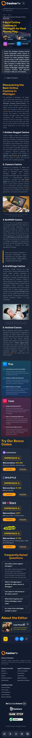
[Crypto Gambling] (16, 734)
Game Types (4, 690)
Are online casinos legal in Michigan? (16, 565)
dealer (27, 179)
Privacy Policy (20, 673)
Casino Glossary (5, 694)
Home (4, 15)
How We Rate (4, 680)
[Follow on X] (24, 624)
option (12, 353)
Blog (9, 15)
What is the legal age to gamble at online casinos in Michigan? (16, 584)
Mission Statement (7, 658)
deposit (26, 188)
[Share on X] (22, 639)
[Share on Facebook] (17, 639)
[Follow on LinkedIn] (27, 624)
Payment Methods (6, 697)
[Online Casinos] (4, 734)
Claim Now (9, 469)
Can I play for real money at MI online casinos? (16, 592)
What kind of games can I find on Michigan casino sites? (16, 601)
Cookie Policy (20, 675)
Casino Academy (5, 692)
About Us (3, 671)
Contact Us (4, 673)
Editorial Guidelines (6, 678)
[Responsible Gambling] (27, 734)
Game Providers (5, 687)
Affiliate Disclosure (22, 678)
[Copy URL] (26, 639)
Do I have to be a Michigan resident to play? (16, 609)
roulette (23, 61)
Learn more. (9, 10)
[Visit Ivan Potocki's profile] (7, 627)
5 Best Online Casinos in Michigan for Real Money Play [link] (14, 17)
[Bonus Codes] (10, 734)
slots (4, 147)
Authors (3, 675)
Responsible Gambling (23, 680)
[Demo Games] (21, 734)
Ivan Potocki (19, 625)
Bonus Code (23, 469)
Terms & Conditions (22, 671)
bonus (15, 155)
